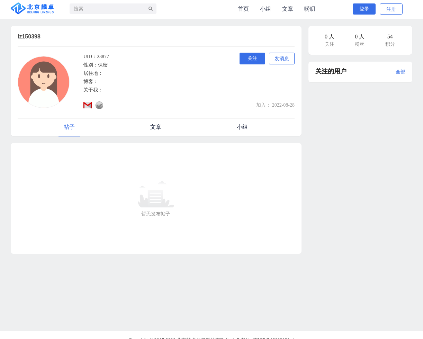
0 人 (329, 36)
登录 (364, 8)
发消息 (281, 58)
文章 (287, 9)
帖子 (69, 127)
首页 (243, 9)
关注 (252, 58)
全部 (400, 71)
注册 (391, 9)
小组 (265, 9)
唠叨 (309, 9)
